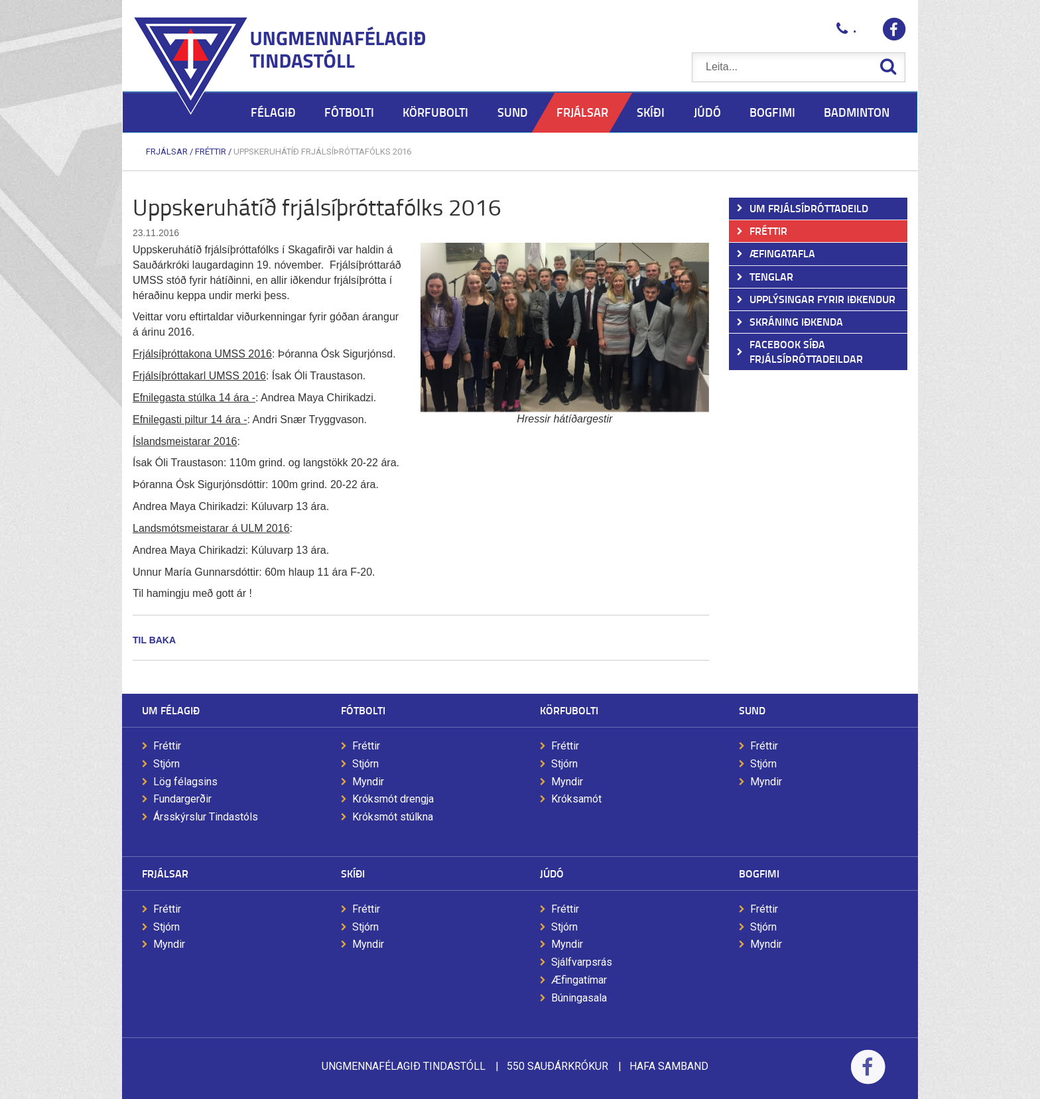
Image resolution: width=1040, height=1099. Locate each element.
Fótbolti (363, 710)
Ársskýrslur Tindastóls (205, 816)
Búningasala (579, 998)
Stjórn (166, 763)
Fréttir (210, 152)
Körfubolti (569, 710)
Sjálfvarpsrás (581, 962)
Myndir (368, 781)
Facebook (868, 1075)
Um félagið (171, 710)
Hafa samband (668, 1066)
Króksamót (576, 799)
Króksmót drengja (393, 799)
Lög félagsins (185, 781)
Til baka (154, 640)
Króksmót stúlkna (392, 816)
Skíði (353, 873)
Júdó (552, 873)
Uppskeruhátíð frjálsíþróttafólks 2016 (322, 152)
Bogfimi (759, 873)
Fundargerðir (182, 799)
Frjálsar (167, 152)
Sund (752, 710)
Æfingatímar (579, 980)
